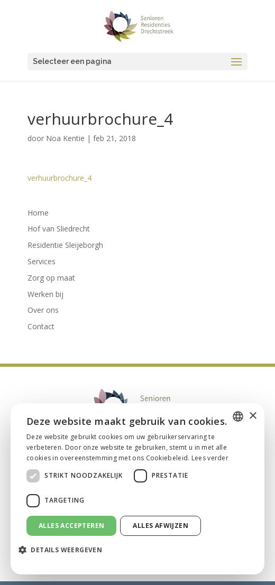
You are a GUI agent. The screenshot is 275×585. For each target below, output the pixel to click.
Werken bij (45, 294)
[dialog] (137, 488)
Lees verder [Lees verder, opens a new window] (209, 457)
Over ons (43, 310)
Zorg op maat (51, 278)
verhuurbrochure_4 (59, 178)
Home (38, 213)
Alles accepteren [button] (71, 525)
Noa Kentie (65, 138)
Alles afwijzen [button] (160, 525)
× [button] (252, 416)
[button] (64, 550)
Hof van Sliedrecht (59, 229)
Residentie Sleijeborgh (65, 245)
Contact (41, 326)
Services (42, 261)
